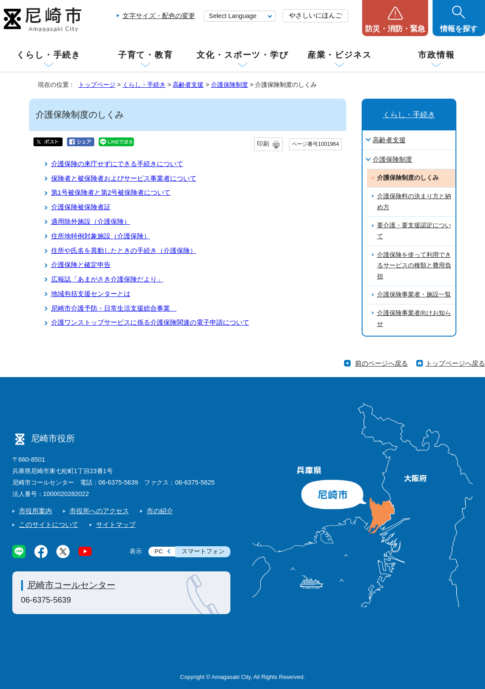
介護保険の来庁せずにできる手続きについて (117, 163)
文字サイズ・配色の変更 (158, 15)
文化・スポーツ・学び (242, 54)
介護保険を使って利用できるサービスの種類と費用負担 (414, 266)
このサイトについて (48, 524)
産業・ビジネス (339, 54)
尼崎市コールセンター (71, 585)
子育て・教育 (145, 54)
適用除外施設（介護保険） (90, 221)
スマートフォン (203, 551)
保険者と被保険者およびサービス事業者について (123, 178)
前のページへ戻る (381, 363)
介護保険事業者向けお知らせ (414, 318)
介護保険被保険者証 (81, 207)
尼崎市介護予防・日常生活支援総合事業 (114, 308)
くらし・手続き (48, 54)
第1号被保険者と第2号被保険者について (111, 192)
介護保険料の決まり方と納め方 (414, 202)
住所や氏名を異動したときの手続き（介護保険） (123, 250)
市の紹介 (160, 511)
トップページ (96, 84)
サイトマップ (116, 524)
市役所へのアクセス (99, 511)
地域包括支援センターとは (90, 293)
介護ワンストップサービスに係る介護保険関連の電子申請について (150, 322)
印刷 (263, 144)
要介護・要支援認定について (414, 231)
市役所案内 (35, 511)
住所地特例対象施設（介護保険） (100, 236)
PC (159, 551)
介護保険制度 (229, 84)
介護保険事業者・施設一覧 (414, 294)
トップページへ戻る (455, 363)
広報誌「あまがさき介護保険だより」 (107, 279)
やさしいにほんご (315, 15)
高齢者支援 (188, 84)
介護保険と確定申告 (81, 264)
